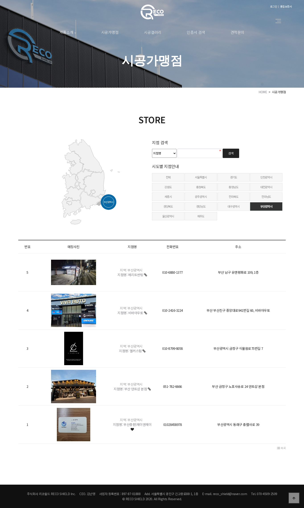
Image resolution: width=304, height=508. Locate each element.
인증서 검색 (196, 32)
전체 (168, 177)
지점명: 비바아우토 (130, 312)
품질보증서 (286, 6)
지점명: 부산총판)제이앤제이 (132, 424)
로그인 (273, 6)
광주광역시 (201, 196)
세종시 (168, 196)
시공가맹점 (110, 32)
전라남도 (266, 196)
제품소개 (66, 32)
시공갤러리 (152, 32)
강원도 (168, 187)
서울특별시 (201, 177)
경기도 (233, 177)
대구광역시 (234, 206)
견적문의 (237, 32)
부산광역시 (266, 206)
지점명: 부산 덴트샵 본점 (131, 389)
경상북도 (168, 206)
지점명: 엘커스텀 (130, 350)
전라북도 (233, 196)
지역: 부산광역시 (131, 270)
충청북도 (201, 187)
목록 (281, 448)
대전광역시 (266, 187)
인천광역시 (266, 177)
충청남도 (233, 187)
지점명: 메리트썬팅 (130, 274)
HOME (263, 92)
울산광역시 (168, 216)
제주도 (200, 216)
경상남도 (201, 206)
